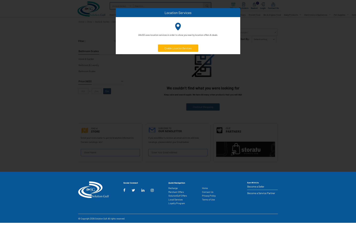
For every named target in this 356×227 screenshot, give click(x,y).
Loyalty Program (176, 203)
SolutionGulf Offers (177, 195)
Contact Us (207, 192)
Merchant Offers (176, 192)
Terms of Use (208, 199)
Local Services (175, 199)
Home (205, 188)
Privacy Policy (209, 195)
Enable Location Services (178, 48)
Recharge (173, 188)
